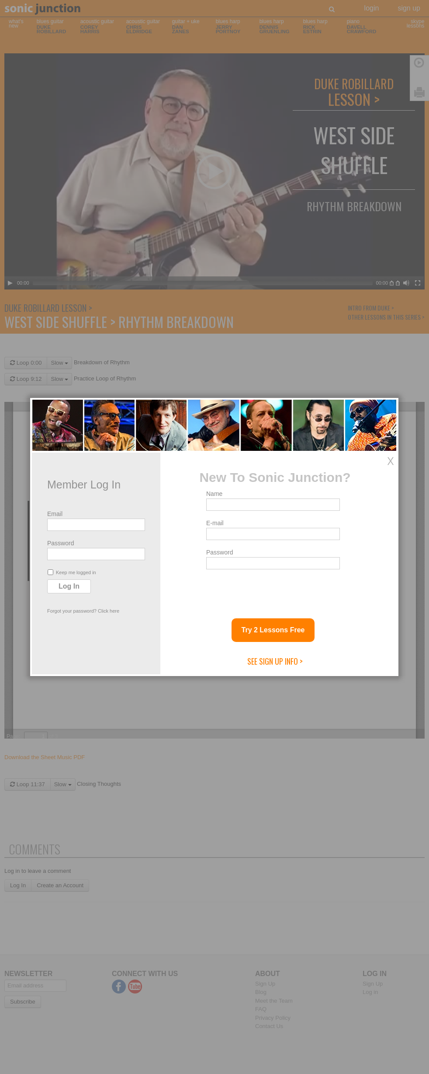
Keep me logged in (72, 572)
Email (54, 513)
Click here (108, 611)
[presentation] (272, 590)
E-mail (215, 523)
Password (60, 543)
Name (214, 493)
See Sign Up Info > (275, 661)
